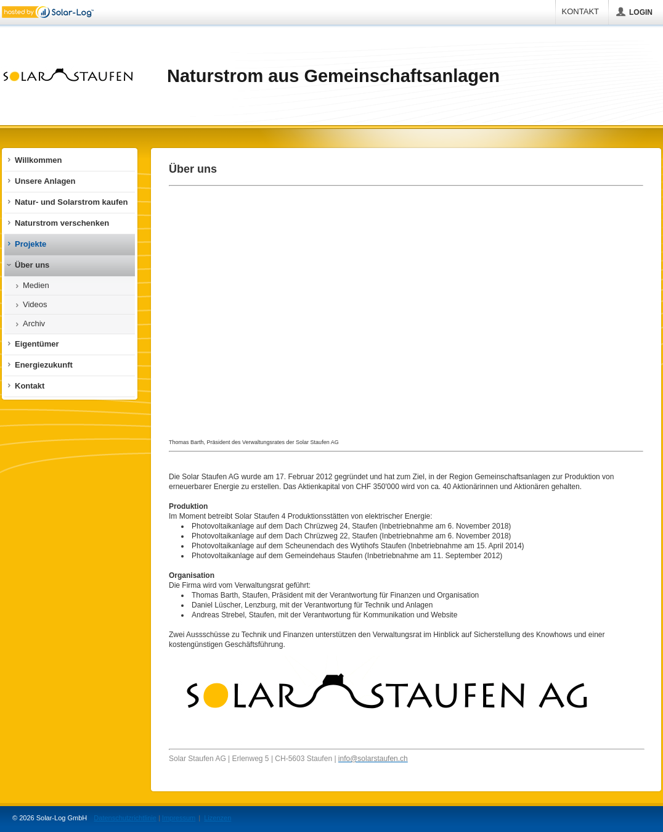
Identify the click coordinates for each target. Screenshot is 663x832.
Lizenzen (217, 818)
